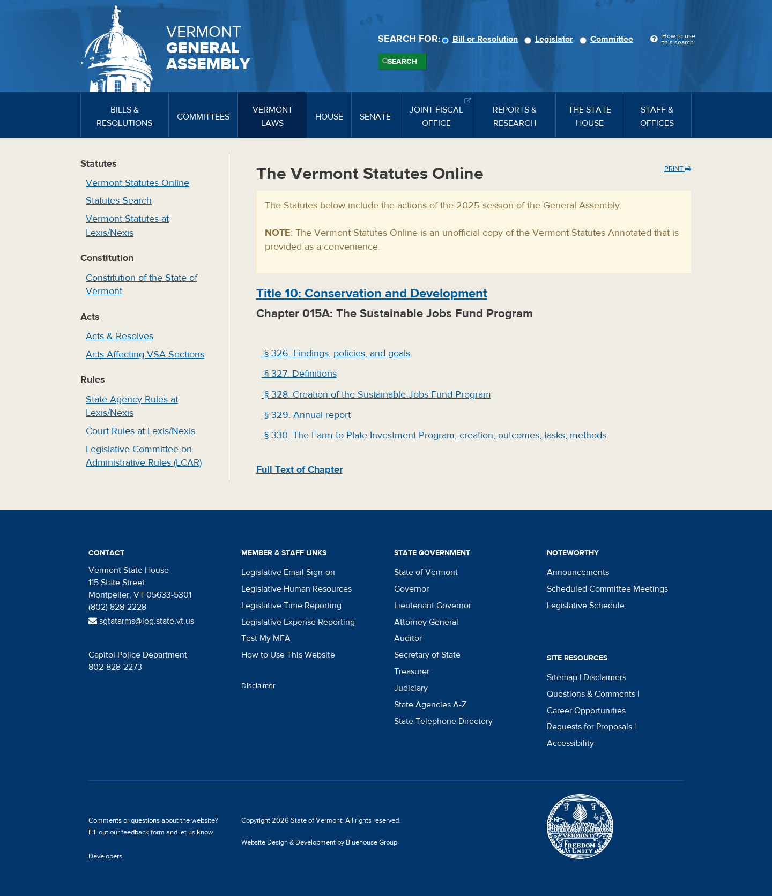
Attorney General (426, 622)
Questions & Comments (591, 694)
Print (677, 169)
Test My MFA (266, 638)
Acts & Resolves (119, 336)
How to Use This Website (288, 654)
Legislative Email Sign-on (288, 572)
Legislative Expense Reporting (298, 622)
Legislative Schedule (586, 605)
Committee (608, 39)
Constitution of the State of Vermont (141, 285)
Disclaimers (604, 677)
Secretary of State (427, 654)
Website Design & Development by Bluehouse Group (319, 842)
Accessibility (570, 743)
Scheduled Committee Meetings (607, 589)
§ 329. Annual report (306, 415)
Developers (105, 856)
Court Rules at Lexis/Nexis (140, 431)
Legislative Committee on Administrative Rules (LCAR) (144, 456)
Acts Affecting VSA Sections (145, 354)
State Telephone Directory (443, 721)
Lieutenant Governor (432, 605)
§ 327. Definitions (299, 374)
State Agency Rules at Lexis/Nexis (132, 406)
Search (402, 61)
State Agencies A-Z (430, 704)
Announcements (578, 572)
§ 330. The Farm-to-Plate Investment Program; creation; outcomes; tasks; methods (434, 435)
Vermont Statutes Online (137, 183)
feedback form (143, 832)
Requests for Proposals (589, 726)
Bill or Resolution (481, 39)
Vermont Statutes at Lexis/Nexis (127, 226)
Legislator (550, 39)
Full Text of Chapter (299, 470)
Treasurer (411, 671)
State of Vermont (426, 572)
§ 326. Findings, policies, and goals (336, 353)
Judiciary (411, 688)
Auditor (408, 638)
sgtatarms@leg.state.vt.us (141, 621)
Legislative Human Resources (296, 589)
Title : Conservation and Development (371, 293)
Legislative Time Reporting (291, 605)
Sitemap (562, 677)
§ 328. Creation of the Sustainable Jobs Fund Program (376, 395)
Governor (411, 589)
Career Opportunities (586, 710)
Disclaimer (258, 686)
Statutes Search (119, 201)
